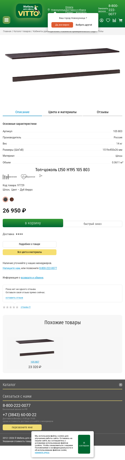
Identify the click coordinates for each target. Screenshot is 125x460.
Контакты (81, 12)
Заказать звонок (103, 10)
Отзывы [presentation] (103, 112)
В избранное (28, 177)
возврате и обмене (32, 277)
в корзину (33, 223)
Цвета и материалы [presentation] (62, 112)
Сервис (69, 12)
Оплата (69, 7)
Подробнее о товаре (29, 244)
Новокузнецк (58, 10)
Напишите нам (11, 268)
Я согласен (84, 444)
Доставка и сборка (75, 10)
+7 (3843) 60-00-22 (19, 414)
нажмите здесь (42, 452)
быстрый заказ (93, 224)
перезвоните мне (22, 427)
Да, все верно (62, 25)
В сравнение (10, 177)
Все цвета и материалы (29, 252)
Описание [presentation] (22, 112)
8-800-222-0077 (113, 10)
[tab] (22, 112)
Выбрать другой (84, 25)
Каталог (9, 384)
